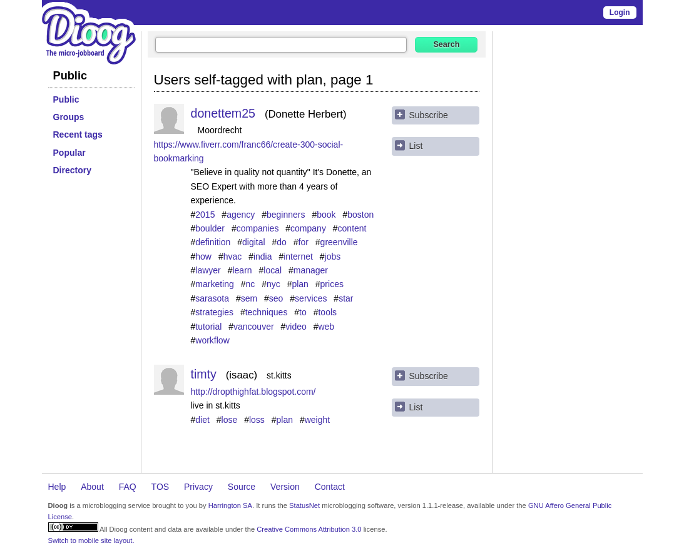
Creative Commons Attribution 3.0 (309, 529)
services (311, 298)
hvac (232, 256)
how (203, 256)
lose (230, 420)
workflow (212, 340)
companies (258, 228)
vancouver (253, 327)
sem (249, 298)
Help (57, 487)
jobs (333, 256)
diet (202, 420)
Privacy (198, 487)
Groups (68, 117)
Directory (72, 170)
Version (285, 487)
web (326, 327)
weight (317, 420)
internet (298, 256)
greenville (339, 242)
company (308, 228)
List (416, 146)
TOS (160, 487)
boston (360, 215)
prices (332, 284)
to (303, 312)
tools (327, 312)
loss (257, 420)
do (282, 242)
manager (311, 270)
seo (276, 298)
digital (253, 242)
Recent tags (78, 134)
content (352, 228)
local (272, 270)
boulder (210, 228)
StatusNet (304, 505)
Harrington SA (230, 505)
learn (242, 270)
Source (241, 487)
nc (250, 284)
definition (212, 242)
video (295, 327)
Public (66, 99)
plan (300, 284)
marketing (214, 284)
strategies (214, 312)
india (262, 256)
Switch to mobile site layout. (91, 540)
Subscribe (428, 115)
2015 (205, 215)
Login (620, 12)
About (92, 487)
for (304, 242)
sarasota (212, 298)
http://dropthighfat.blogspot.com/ (253, 392)
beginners (286, 215)
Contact (330, 487)
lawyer (207, 270)
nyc (273, 284)
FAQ (127, 487)
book (326, 215)
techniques (266, 312)
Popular (69, 153)
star (346, 298)
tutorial (208, 327)
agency (241, 215)
